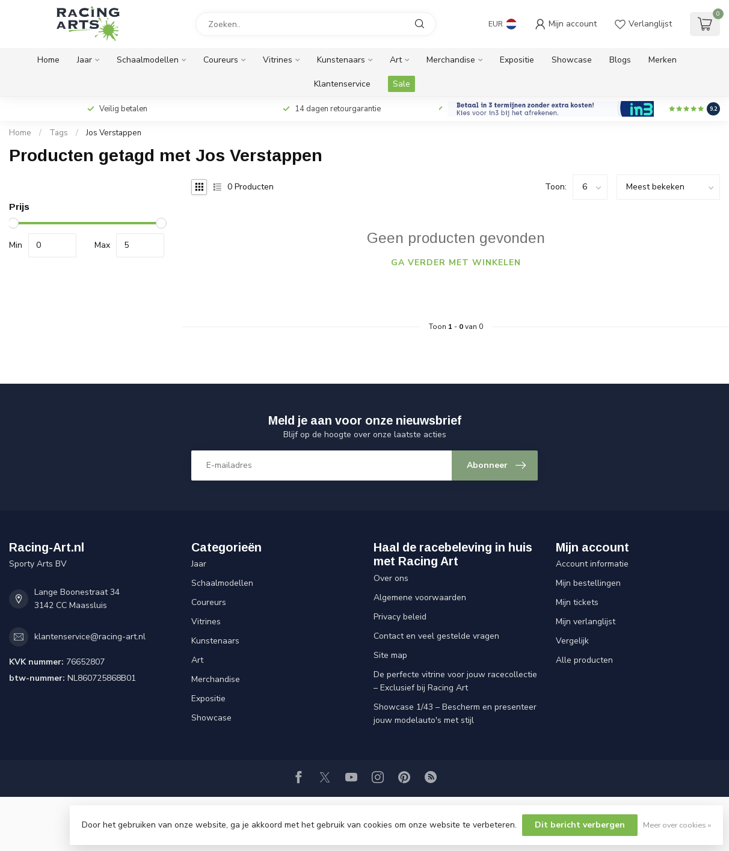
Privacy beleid (400, 616)
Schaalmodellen (148, 60)
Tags (58, 132)
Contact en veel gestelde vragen (436, 636)
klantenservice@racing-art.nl (90, 636)
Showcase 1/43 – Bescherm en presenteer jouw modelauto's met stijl (455, 713)
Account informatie (592, 564)
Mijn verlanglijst (585, 621)
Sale (401, 84)
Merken (662, 60)
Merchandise (450, 60)
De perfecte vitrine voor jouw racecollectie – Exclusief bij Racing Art (455, 681)
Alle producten (584, 660)
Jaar (84, 60)
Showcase (572, 60)
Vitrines (277, 60)
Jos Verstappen (113, 132)
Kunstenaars (341, 60)
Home (48, 60)
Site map (390, 655)
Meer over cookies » (677, 825)
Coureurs (220, 60)
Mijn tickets (577, 602)
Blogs (620, 60)
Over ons (391, 578)
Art (396, 60)
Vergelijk (572, 641)
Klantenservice (342, 84)
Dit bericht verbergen (580, 825)
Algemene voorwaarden (420, 597)
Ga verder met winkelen (456, 262)
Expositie (517, 60)
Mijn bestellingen (588, 583)
